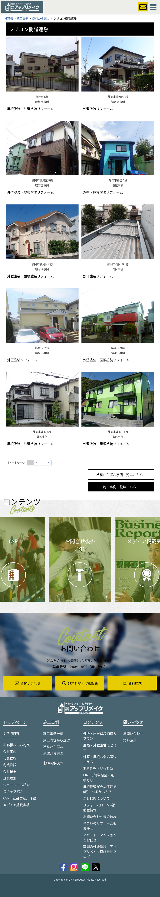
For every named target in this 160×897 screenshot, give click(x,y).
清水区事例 (118, 102)
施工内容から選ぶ (56, 739)
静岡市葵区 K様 (42, 432)
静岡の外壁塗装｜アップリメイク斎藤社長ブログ (99, 851)
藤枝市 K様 (42, 97)
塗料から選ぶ (53, 746)
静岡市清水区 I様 (118, 97)
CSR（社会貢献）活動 (19, 798)
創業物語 (9, 764)
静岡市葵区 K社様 (118, 264)
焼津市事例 (118, 353)
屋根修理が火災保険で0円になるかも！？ (99, 789)
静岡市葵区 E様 (118, 432)
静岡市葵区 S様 (118, 180)
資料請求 (129, 739)
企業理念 (9, 778)
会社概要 (9, 771)
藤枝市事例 (42, 102)
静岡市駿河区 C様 (42, 264)
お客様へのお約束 (16, 744)
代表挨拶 (9, 758)
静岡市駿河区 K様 (42, 180)
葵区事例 (117, 185)
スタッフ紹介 (13, 791)
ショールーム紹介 (16, 784)
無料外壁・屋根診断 (98, 768)
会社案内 (9, 751)
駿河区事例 (42, 185)
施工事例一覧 (53, 733)
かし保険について (96, 798)
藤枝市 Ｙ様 (42, 348)
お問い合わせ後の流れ (99, 816)
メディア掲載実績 (16, 804)
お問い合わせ (133, 733)
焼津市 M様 (118, 348)
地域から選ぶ (53, 753)
